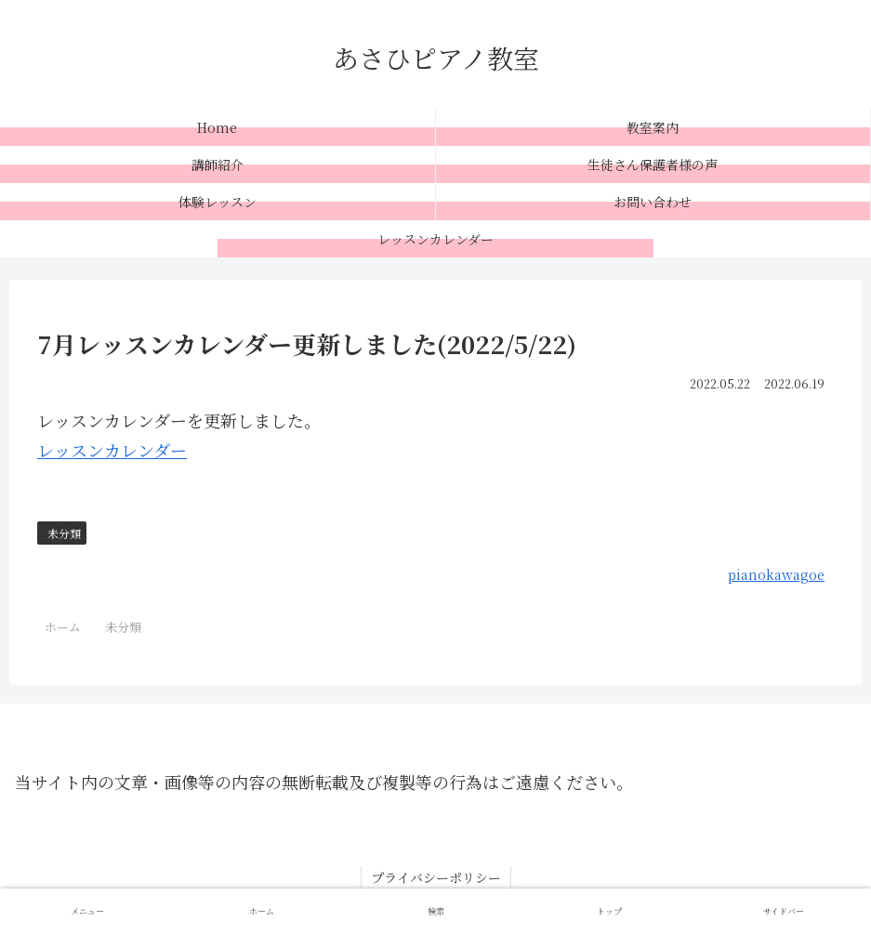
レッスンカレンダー (112, 450)
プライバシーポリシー (436, 877)
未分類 (64, 533)
